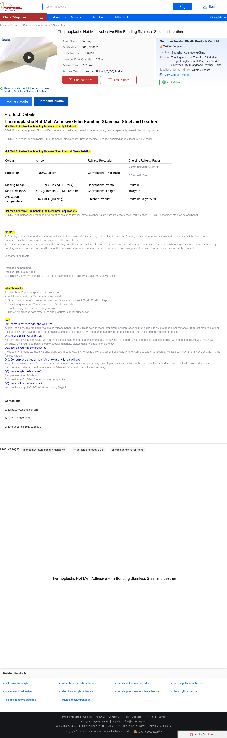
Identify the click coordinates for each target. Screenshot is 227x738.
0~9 (168, 726)
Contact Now (80, 80)
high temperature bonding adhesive (44, 449)
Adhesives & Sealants (50, 25)
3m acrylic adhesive (185, 691)
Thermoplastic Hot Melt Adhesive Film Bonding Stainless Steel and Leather (26, 90)
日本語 (128, 721)
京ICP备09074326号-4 (148, 731)
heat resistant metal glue (88, 449)
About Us (101, 717)
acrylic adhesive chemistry (133, 683)
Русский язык (101, 721)
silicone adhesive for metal (128, 449)
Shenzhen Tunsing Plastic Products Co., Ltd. (189, 41)
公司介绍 (149, 717)
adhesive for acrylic (17, 683)
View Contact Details (177, 74)
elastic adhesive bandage (21, 699)
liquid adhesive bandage (76, 699)
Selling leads (121, 17)
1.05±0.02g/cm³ (47, 173)
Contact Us (115, 717)
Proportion (12, 173)
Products (76, 17)
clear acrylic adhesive (19, 691)
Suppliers (98, 17)
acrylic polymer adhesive (188, 683)
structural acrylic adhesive (77, 691)
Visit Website (171, 82)
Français (85, 721)
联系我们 (162, 717)
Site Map (136, 717)
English (215, 17)
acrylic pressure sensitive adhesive (138, 691)
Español (116, 721)
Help (126, 717)
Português (140, 721)
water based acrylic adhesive (79, 683)
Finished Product (99, 199)
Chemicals (29, 25)
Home (56, 17)
